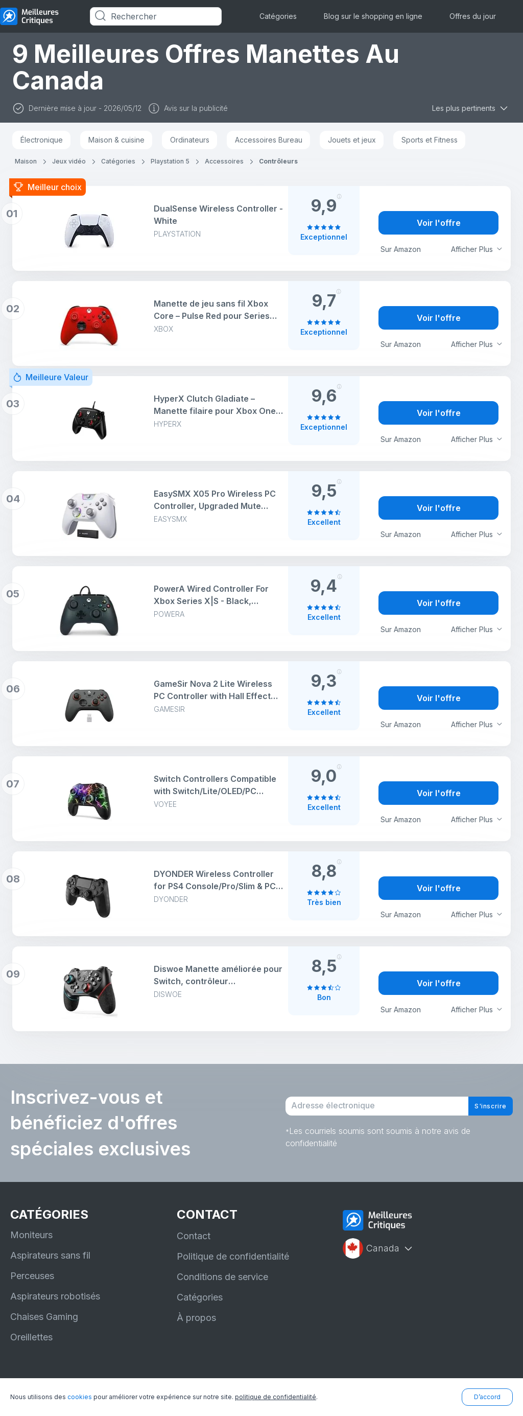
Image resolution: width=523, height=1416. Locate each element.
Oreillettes (31, 1337)
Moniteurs (31, 1234)
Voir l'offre (439, 223)
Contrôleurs (278, 161)
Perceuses (32, 1275)
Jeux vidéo (69, 161)
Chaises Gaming (44, 1316)
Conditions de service (222, 1276)
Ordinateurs (189, 139)
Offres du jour (472, 16)
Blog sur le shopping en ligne (373, 16)
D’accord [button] (487, 1397)
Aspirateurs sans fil (50, 1255)
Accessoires (224, 161)
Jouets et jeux (352, 139)
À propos (196, 1317)
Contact (193, 1236)
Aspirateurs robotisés (55, 1296)
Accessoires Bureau (268, 139)
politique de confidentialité (275, 1397)
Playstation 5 (170, 161)
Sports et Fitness (429, 139)
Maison (26, 161)
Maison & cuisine (116, 139)
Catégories (278, 16)
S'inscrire (482, 1106)
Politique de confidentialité (233, 1256)
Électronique (41, 139)
